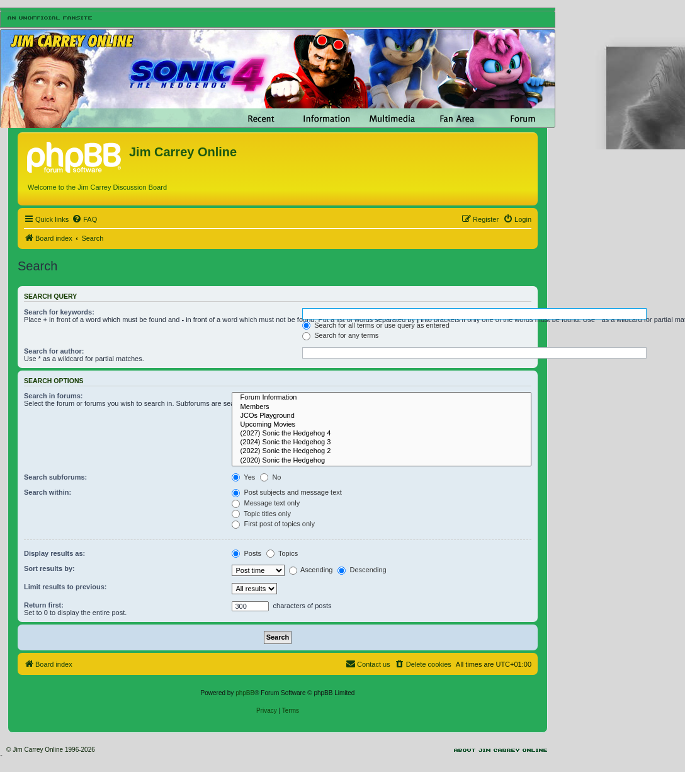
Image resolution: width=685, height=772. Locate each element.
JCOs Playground (381, 416)
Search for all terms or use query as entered (376, 325)
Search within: (47, 492)
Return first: (44, 605)
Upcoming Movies (381, 424)
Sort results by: (49, 568)
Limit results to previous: (65, 587)
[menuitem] (84, 219)
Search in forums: (53, 396)
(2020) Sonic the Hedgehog (381, 460)
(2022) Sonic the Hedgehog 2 (381, 451)
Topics (282, 553)
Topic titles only (261, 513)
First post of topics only (273, 523)
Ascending (311, 569)
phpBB (244, 692)
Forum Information (381, 397)
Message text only (266, 503)
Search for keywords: (59, 312)
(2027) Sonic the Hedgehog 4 (381, 433)
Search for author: (54, 351)
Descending (361, 569)
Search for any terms (340, 335)
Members (381, 407)
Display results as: (54, 553)
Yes (243, 477)
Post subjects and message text (286, 492)
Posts (246, 553)
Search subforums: (55, 477)
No (270, 477)
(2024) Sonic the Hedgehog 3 (381, 442)
